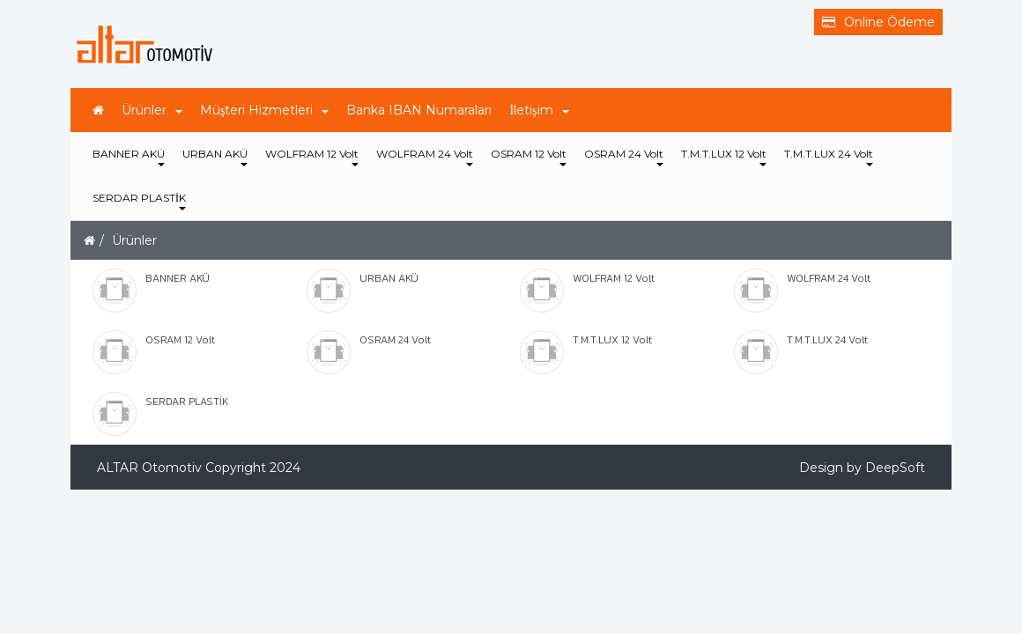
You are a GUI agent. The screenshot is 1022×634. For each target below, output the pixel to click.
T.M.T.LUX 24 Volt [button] (828, 156)
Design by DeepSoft (862, 468)
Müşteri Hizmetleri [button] (264, 110)
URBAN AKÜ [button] (215, 156)
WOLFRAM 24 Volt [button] (424, 156)
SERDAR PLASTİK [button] (139, 200)
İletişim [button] (538, 110)
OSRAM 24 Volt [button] (623, 156)
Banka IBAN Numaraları (419, 110)
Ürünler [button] (152, 110)
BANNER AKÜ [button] (129, 156)
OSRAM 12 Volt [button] (529, 156)
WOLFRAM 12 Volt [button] (312, 156)
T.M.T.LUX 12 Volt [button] (723, 156)
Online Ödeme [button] (878, 22)
